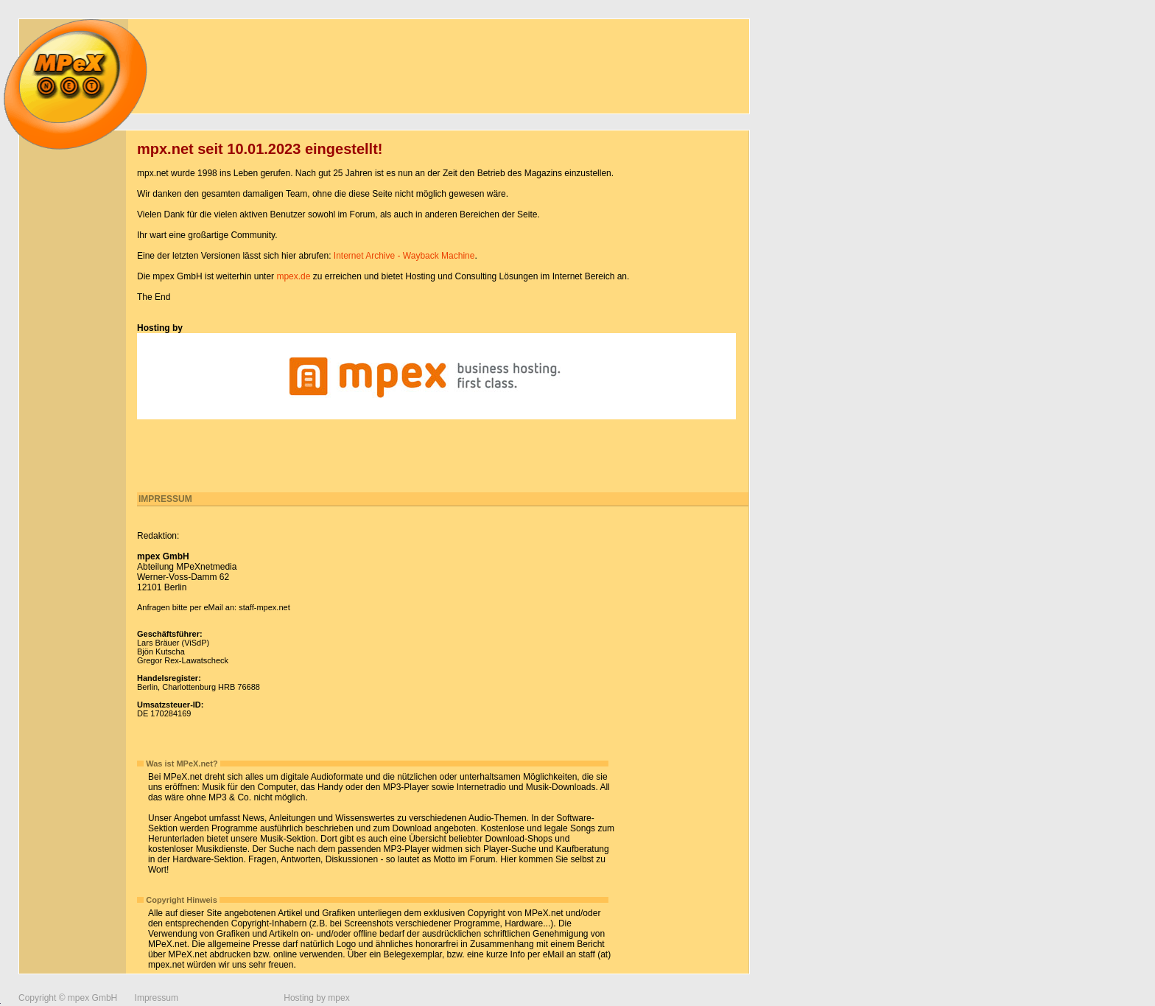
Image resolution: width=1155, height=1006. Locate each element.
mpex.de (293, 276)
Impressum (156, 998)
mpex (338, 998)
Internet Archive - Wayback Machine (404, 256)
